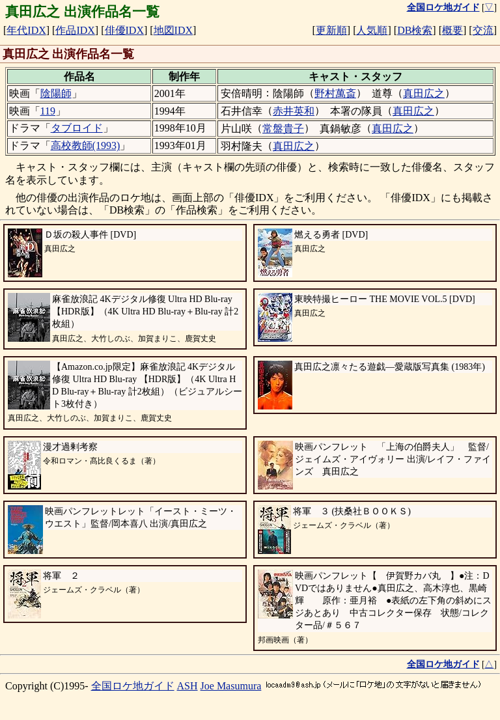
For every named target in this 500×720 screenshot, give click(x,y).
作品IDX (74, 30)
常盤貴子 (283, 128)
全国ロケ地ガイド (132, 685)
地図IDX (173, 30)
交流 (483, 30)
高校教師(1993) (85, 145)
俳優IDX (124, 30)
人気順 (371, 30)
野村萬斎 (335, 93)
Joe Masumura (231, 685)
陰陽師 (56, 93)
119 (47, 111)
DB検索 (414, 30)
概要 (452, 30)
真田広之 (424, 93)
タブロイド (77, 127)
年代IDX (26, 30)
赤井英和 (293, 111)
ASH (187, 685)
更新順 (331, 30)
